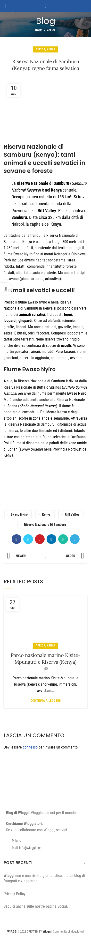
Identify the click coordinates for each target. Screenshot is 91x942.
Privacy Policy (14, 893)
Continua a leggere (45, 700)
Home (38, 30)
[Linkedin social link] (51, 539)
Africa (51, 30)
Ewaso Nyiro (19, 514)
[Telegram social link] (75, 539)
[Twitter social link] (28, 539)
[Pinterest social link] (40, 539)
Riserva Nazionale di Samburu (45, 525)
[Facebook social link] (16, 539)
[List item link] (45, 847)
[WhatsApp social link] (63, 539)
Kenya (51, 49)
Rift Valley (72, 514)
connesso (30, 747)
